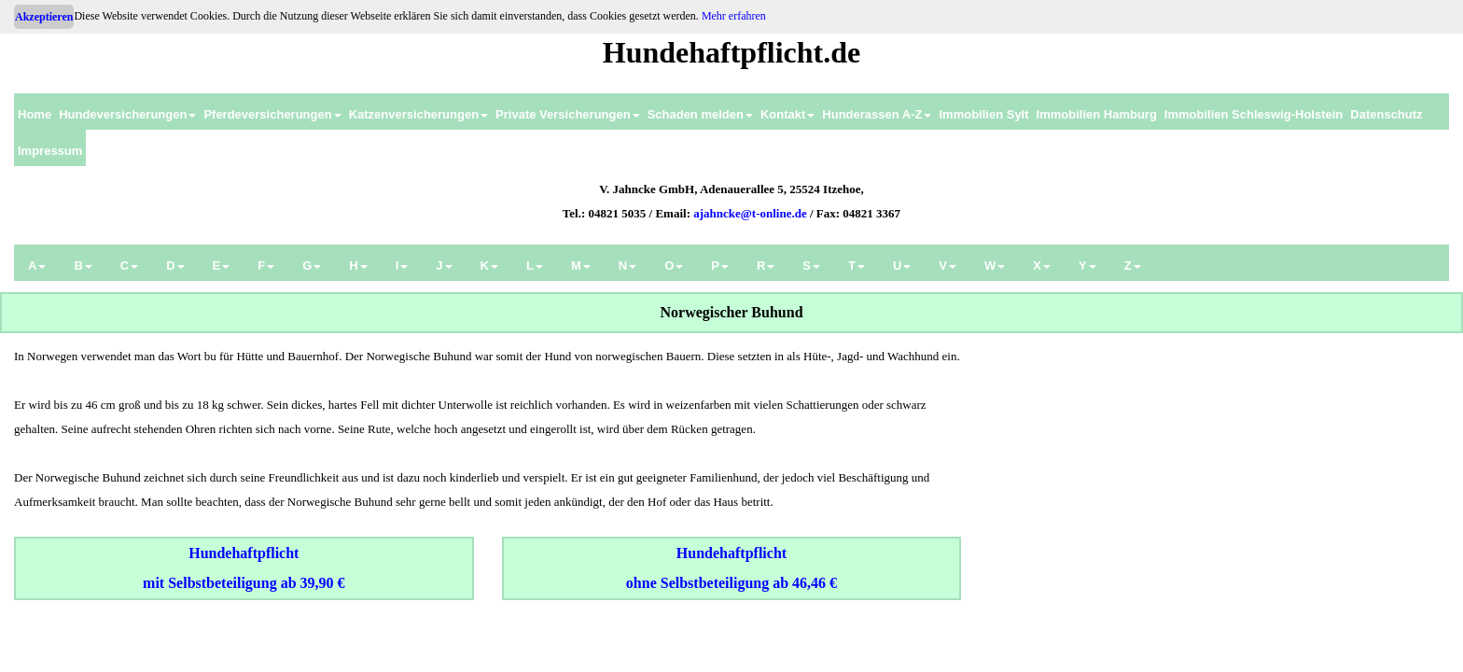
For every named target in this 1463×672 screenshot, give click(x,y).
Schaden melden (700, 114)
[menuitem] (34, 111)
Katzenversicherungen (418, 114)
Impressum (50, 151)
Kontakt (787, 114)
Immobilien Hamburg (1097, 114)
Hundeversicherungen (127, 114)
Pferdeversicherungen (272, 114)
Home (34, 114)
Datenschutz (1386, 114)
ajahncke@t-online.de (750, 213)
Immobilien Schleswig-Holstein (1253, 114)
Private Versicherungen (567, 114)
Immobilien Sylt (983, 114)
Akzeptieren (44, 16)
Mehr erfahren (734, 15)
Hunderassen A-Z (876, 114)
